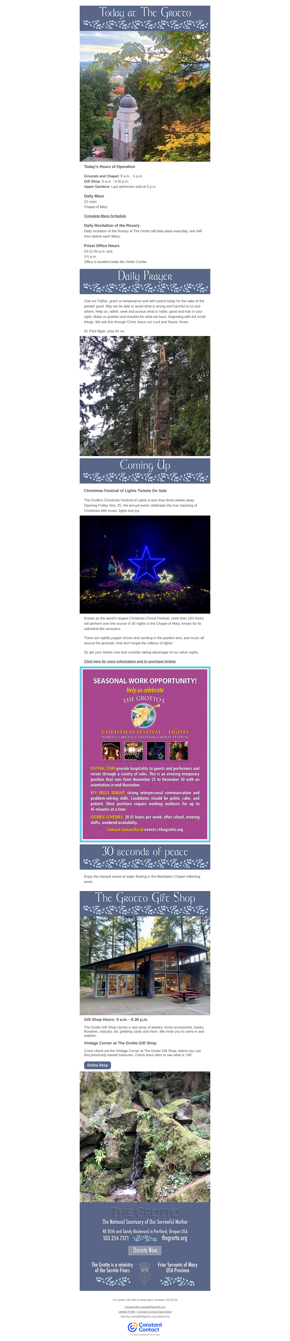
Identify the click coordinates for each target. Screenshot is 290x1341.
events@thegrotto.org (142, 1316)
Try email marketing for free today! (145, 1335)
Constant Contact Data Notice (154, 1311)
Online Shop (97, 1065)
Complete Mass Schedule (105, 216)
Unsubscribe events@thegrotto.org (145, 1307)
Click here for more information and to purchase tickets (130, 661)
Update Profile (126, 1311)
